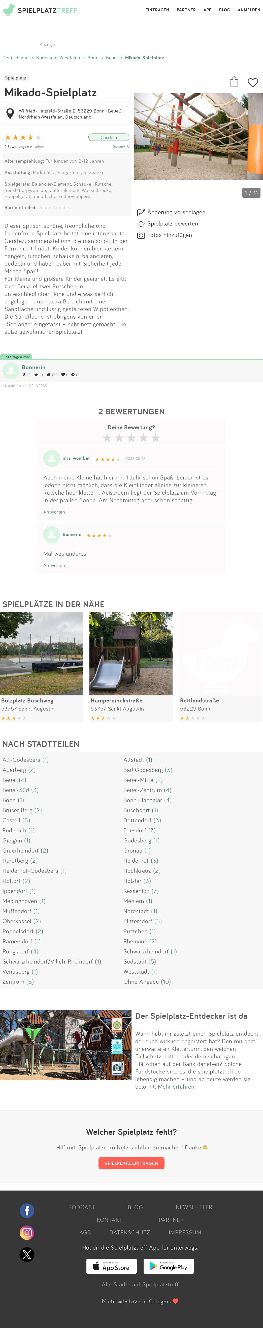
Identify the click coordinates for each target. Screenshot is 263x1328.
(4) (22, 779)
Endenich (14, 830)
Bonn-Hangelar (142, 800)
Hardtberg (15, 860)
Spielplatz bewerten (172, 223)
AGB (85, 1232)
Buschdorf (136, 810)
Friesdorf (134, 830)
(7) (152, 830)
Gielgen (12, 840)
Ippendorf (15, 890)
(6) (26, 820)
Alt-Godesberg (22, 759)
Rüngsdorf (16, 951)
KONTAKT (110, 1219)
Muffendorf (17, 911)
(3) (169, 769)
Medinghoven (20, 901)
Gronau (133, 850)
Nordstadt (136, 911)
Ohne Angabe (141, 981)
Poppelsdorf (18, 931)
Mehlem (133, 901)
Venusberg (16, 971)
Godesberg (137, 840)
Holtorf (12, 880)
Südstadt (135, 961)
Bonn (93, 57)
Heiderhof (136, 860)
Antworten (54, 512)
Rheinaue (135, 941)
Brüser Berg (17, 810)
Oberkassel (17, 921)
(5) (158, 921)
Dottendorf (137, 820)
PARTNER (186, 10)
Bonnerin (34, 367)
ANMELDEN (249, 10)
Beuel (112, 57)
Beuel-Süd (16, 790)
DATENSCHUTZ (129, 1232)
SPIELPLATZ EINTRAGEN (131, 1163)
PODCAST (81, 1207)
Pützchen (135, 931)
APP (208, 10)
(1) (46, 759)
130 (52, 374)
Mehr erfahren (176, 1086)
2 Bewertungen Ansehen (24, 146)
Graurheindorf (21, 850)
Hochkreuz (137, 870)
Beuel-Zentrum (142, 790)
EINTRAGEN (157, 10)
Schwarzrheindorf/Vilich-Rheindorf (48, 961)
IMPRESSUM (185, 1232)
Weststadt (136, 971)
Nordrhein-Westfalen (58, 57)
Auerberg (14, 769)
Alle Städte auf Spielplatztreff (140, 1284)
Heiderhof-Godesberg (30, 870)
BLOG (224, 10)
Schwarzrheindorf (146, 951)
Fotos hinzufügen (169, 234)
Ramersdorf (17, 941)
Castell (11, 820)
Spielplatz (15, 78)
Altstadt (133, 759)
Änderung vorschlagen (176, 212)
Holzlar (132, 880)
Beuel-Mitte (138, 779)
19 (26, 374)
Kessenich (136, 890)
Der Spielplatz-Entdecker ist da (191, 1015)
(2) (32, 769)
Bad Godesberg (143, 769)
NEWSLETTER (194, 1207)
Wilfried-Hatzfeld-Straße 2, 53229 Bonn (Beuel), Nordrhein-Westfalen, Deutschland (70, 114)
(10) (166, 981)
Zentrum (13, 981)
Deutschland (16, 57)
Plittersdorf (137, 921)
